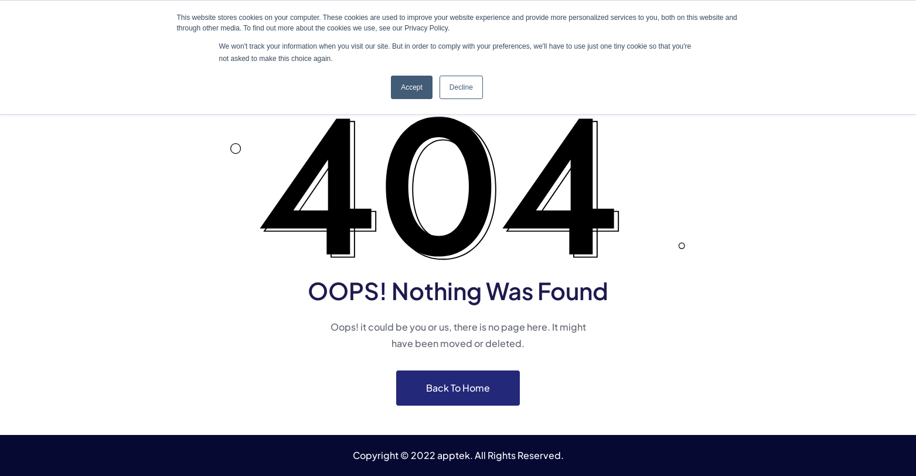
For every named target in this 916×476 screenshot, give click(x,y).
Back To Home (458, 388)
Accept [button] (412, 87)
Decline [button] (461, 87)
